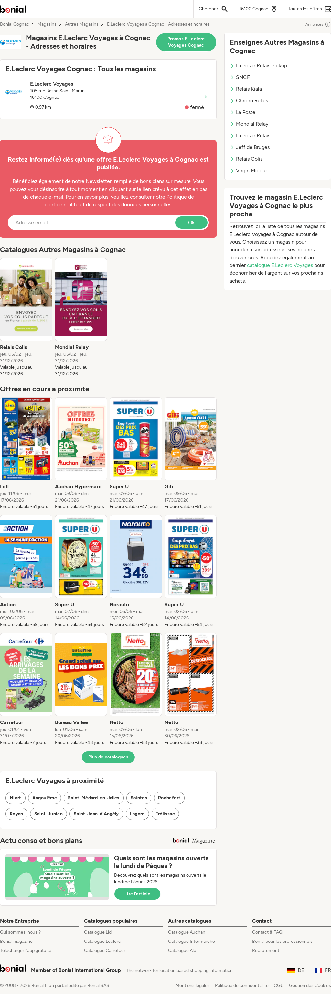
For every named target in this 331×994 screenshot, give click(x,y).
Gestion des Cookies (310, 985)
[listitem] (26, 317)
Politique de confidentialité (242, 985)
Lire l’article (137, 893)
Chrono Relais (249, 101)
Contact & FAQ (267, 932)
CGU (279, 985)
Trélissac (165, 813)
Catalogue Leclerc (102, 941)
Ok (191, 222)
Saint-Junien (48, 813)
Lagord (137, 813)
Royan (16, 813)
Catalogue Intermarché (191, 941)
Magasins (47, 24)
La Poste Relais (250, 136)
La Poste (242, 112)
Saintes (139, 798)
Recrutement (265, 950)
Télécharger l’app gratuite (25, 950)
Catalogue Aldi (182, 950)
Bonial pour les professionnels (282, 941)
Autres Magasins (82, 24)
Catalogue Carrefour (104, 950)
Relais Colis (246, 159)
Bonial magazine (16, 941)
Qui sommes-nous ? (20, 932)
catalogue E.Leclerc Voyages (280, 265)
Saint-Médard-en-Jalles (94, 798)
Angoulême (44, 798)
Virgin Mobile (248, 171)
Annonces (318, 24)
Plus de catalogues (108, 757)
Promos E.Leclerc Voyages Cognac (186, 42)
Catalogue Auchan (186, 932)
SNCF (240, 77)
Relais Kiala (246, 89)
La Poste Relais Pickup (258, 66)
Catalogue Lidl (98, 932)
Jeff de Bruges (250, 147)
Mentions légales (193, 985)
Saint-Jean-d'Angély (96, 813)
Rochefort (169, 798)
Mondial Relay (249, 124)
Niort (15, 798)
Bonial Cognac (14, 24)
